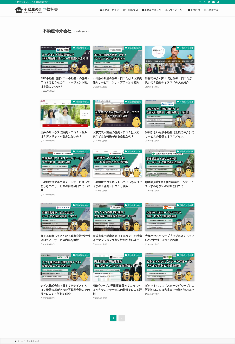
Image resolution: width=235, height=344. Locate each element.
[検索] (218, 2)
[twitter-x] (204, 2)
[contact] (213, 2)
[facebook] (200, 2)
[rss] (209, 2)
